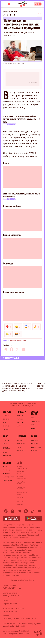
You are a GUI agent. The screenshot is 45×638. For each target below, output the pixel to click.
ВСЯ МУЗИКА (34, 440)
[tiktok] (32, 511)
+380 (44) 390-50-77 (12, 595)
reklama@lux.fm (10, 611)
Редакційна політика (21, 488)
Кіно (24, 340)
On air (34, 436)
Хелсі (5, 452)
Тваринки (20, 419)
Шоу (4, 422)
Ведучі (5, 466)
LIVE (36, 4)
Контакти (20, 497)
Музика (5, 429)
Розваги (21, 411)
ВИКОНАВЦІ (34, 443)
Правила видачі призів (22, 493)
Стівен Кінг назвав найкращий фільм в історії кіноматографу (21, 195)
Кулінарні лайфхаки (6, 448)
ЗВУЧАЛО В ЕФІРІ (36, 447)
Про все (19, 440)
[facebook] (11, 349)
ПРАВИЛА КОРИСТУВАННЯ (22, 467)
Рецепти (6, 440)
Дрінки (5, 443)
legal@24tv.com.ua (11, 603)
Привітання (20, 443)
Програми (6, 470)
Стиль (33, 425)
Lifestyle (21, 436)
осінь (19, 340)
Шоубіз (6, 340)
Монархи (6, 415)
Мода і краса (34, 412)
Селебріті (6, 419)
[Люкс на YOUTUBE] (9, 4)
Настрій (13, 340)
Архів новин (21, 501)
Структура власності (20, 472)
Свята (19, 426)
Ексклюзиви (7, 426)
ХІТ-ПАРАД (34, 450)
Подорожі (20, 450)
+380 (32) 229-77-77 (12, 588)
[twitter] (17, 349)
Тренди (33, 428)
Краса (33, 418)
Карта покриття (8, 477)
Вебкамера (6, 473)
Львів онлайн (7, 480)
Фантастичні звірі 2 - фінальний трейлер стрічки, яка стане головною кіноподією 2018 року (21, 119)
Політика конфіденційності (22, 477)
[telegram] (5, 349)
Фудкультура (7, 456)
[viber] (23, 349)
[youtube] (39, 511)
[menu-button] (4, 4)
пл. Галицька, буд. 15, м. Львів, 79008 (19, 618)
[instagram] (12, 511)
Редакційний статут (21, 483)
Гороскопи (20, 422)
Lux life (7, 462)
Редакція (20, 504)
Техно (19, 447)
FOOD (5, 436)
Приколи (20, 415)
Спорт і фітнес (35, 421)
